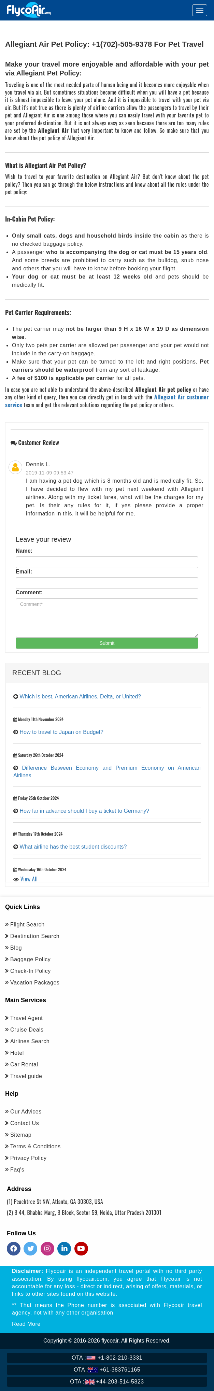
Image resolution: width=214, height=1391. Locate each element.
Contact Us (24, 1123)
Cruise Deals (27, 1030)
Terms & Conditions (35, 1146)
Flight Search (27, 924)
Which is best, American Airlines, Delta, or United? (80, 696)
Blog (16, 948)
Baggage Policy (30, 959)
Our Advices (26, 1112)
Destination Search (34, 936)
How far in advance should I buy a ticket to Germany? (84, 811)
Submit (107, 643)
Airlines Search (29, 1041)
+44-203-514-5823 (107, 1382)
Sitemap (20, 1135)
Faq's (17, 1170)
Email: (24, 571)
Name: (24, 551)
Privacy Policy (28, 1158)
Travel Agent (26, 1018)
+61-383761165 (107, 1370)
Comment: (29, 592)
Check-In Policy (30, 971)
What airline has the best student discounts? (73, 847)
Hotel (17, 1053)
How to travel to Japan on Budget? (61, 732)
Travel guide (26, 1076)
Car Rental (24, 1064)
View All (29, 879)
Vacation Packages (34, 982)
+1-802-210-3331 (107, 1358)
